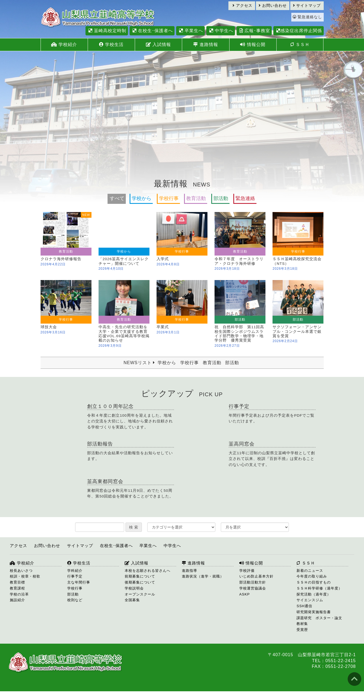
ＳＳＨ (300, 44)
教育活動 (196, 198)
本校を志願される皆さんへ (147, 571)
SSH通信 (304, 606)
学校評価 (247, 571)
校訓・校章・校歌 (25, 576)
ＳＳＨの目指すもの (313, 582)
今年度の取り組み (311, 576)
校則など (74, 600)
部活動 (220, 198)
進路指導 (189, 571)
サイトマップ (307, 6)
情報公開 (252, 44)
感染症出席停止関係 (298, 30)
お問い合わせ (273, 6)
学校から (141, 198)
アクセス (242, 6)
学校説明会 (134, 588)
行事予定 (74, 576)
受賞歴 (302, 630)
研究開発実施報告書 (313, 612)
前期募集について (140, 576)
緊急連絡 (245, 198)
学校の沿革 (19, 594)
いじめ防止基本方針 (256, 576)
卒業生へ (190, 30)
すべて (117, 198)
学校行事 (169, 198)
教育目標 (17, 582)
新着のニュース (309, 571)
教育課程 (17, 588)
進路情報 (205, 44)
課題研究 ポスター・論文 (319, 618)
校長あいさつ (21, 571)
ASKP (244, 594)
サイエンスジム (309, 600)
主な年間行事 (78, 582)
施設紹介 (17, 600)
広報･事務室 (254, 30)
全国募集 (132, 600)
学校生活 (111, 44)
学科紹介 (74, 571)
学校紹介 (64, 44)
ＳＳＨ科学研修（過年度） (319, 588)
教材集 (302, 624)
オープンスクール (140, 594)
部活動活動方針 (252, 582)
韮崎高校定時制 (106, 30)
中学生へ (220, 30)
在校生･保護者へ (152, 30)
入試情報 (158, 44)
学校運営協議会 (252, 588)
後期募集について (140, 582)
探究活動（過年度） (313, 594)
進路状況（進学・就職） (203, 576)
